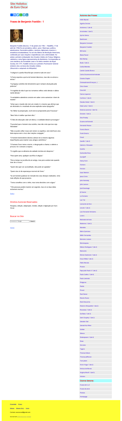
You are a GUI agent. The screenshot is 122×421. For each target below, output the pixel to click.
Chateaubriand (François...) (88, 82)
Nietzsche (83, 251)
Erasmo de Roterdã (86, 121)
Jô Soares (83, 192)
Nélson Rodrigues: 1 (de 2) (88, 247)
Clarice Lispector (85, 94)
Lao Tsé (82, 200)
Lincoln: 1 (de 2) (85, 208)
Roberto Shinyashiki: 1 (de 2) (89, 306)
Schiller (82, 329)
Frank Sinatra (84, 133)
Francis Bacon (84, 129)
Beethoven (83, 39)
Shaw (81, 341)
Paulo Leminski (85, 278)
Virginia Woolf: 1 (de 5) (87, 372)
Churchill (83, 90)
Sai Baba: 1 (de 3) (85, 314)
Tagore (82, 349)
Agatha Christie (85, 23)
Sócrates (83, 345)
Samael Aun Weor (85, 325)
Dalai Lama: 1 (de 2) (86, 106)
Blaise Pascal (84, 55)
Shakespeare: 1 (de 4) (87, 337)
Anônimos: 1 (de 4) (86, 27)
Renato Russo (84, 298)
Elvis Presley (84, 118)
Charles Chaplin (85, 78)
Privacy (20, 404)
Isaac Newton (84, 172)
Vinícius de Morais (86, 369)
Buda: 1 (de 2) (84, 63)
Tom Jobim (83, 361)
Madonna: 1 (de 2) (86, 223)
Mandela (83, 227)
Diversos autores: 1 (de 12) (88, 110)
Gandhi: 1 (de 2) (85, 141)
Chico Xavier (84, 86)
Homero (82, 165)
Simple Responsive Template (24, 416)
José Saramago (85, 188)
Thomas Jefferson (86, 357)
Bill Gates (83, 51)
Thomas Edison (85, 353)
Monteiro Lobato (85, 239)
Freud (82, 137)
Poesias (82, 393)
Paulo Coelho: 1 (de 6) (87, 274)
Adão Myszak (84, 20)
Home (12, 228)
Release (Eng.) (20, 408)
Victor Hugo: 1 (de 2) (86, 365)
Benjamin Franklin (86, 47)
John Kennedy (84, 180)
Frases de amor (85, 389)
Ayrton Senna (84, 35)
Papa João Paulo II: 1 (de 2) (88, 270)
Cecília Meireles (85, 67)
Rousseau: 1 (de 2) (86, 310)
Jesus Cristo (84, 176)
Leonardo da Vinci (86, 204)
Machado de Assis (86, 220)
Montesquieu (84, 243)
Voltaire (82, 376)
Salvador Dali (84, 321)
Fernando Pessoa (85, 125)
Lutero (82, 216)
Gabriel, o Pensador (86, 145)
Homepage (83, 397)
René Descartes (85, 302)
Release (12, 408)
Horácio (82, 169)
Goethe (82, 149)
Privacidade (13, 404)
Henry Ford (83, 161)
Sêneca (82, 333)
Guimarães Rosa (85, 153)
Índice (12, 194)
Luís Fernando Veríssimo (88, 212)
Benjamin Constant (86, 43)
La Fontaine (84, 196)
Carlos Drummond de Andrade (90, 74)
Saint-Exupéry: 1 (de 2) (87, 318)
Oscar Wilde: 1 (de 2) (86, 259)
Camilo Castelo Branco (87, 71)
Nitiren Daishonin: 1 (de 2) (88, 255)
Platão (82, 286)
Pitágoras (83, 282)
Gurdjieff (83, 157)
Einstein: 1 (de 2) (85, 114)
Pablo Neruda (84, 263)
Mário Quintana (85, 231)
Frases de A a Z (85, 385)
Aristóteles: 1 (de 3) (86, 31)
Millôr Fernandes (85, 235)
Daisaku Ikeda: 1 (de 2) (87, 102)
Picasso (82, 267)
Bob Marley (83, 59)
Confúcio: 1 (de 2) (85, 98)
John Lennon (84, 184)
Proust (82, 290)
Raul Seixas (83, 294)
